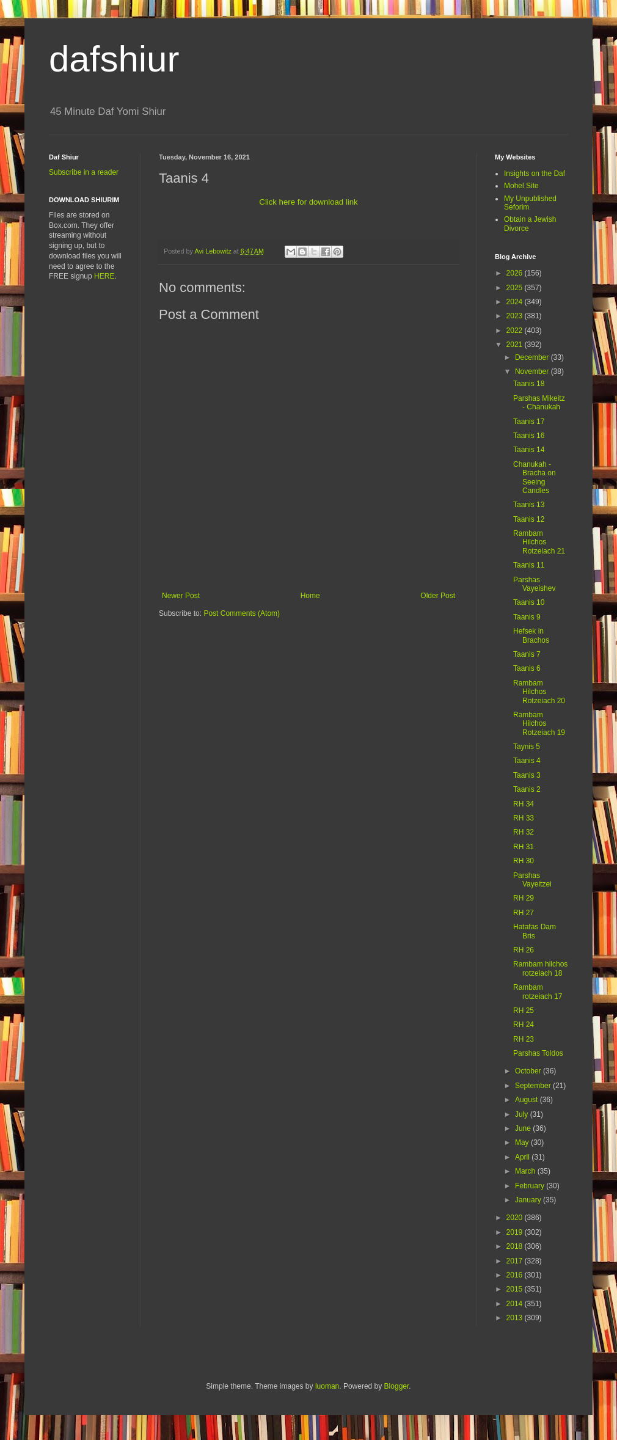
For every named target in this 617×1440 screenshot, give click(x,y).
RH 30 (523, 861)
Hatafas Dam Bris (534, 931)
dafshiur (114, 58)
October (529, 1071)
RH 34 (523, 804)
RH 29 (523, 898)
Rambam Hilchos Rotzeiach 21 (539, 542)
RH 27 (523, 912)
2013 (515, 1318)
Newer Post (181, 595)
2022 (515, 330)
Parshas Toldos (538, 1053)
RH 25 (523, 1010)
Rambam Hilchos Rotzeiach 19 (539, 724)
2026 (515, 273)
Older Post (437, 595)
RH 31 (523, 846)
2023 (515, 316)
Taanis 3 (527, 775)
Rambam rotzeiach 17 (537, 991)
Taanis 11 (528, 565)
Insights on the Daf (534, 173)
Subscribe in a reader (84, 172)
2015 (515, 1289)
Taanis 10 (528, 602)
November (533, 371)
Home (310, 595)
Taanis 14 (528, 449)
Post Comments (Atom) (241, 613)
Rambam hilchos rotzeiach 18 (540, 968)
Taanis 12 (528, 519)
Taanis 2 (527, 789)
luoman (327, 1386)
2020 (515, 1217)
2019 (515, 1232)
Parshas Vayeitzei (532, 879)
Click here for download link (308, 201)
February (530, 1186)
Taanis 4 (527, 760)
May (523, 1142)
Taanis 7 (527, 654)
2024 (515, 302)
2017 (515, 1261)
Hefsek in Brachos (531, 635)
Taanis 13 (528, 504)
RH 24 (523, 1024)
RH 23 (523, 1039)
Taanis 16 (528, 435)
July (522, 1114)
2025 (515, 287)
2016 (515, 1275)
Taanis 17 (528, 421)
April (523, 1157)
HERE (104, 276)
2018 (515, 1246)
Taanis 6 (527, 668)
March (526, 1171)
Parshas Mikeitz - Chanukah (539, 402)
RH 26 (523, 950)
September (534, 1085)
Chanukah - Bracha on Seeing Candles (534, 477)
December (533, 357)
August (527, 1099)
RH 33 (523, 818)
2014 (515, 1303)
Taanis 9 (527, 617)
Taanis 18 (528, 383)
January (529, 1200)
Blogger (396, 1386)
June (524, 1128)
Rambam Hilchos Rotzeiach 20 (539, 692)
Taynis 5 (526, 746)
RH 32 (523, 832)
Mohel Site (521, 185)
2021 (515, 344)
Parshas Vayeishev (534, 584)
